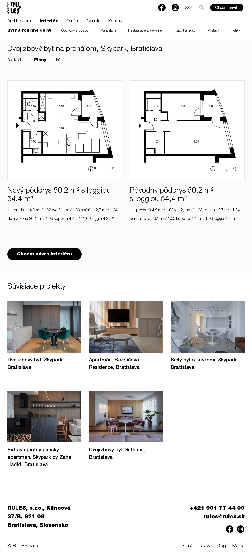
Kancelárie (108, 31)
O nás (72, 21)
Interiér (49, 21)
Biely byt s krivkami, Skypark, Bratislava (204, 364)
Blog (221, 546)
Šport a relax (185, 31)
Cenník (93, 21)
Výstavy (213, 31)
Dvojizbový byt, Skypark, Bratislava (35, 364)
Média (238, 546)
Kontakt (116, 21)
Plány (40, 60)
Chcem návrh (226, 7)
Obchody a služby (74, 31)
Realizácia (15, 60)
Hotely (235, 31)
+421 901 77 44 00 (217, 508)
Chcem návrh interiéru (44, 254)
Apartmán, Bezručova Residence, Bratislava (114, 364)
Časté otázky (196, 546)
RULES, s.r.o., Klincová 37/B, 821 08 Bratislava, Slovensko (39, 517)
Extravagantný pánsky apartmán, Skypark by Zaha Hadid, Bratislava (39, 458)
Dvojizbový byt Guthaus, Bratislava (117, 454)
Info (58, 60)
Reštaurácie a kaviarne (145, 31)
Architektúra (19, 21)
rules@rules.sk (224, 517)
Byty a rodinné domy (29, 31)
